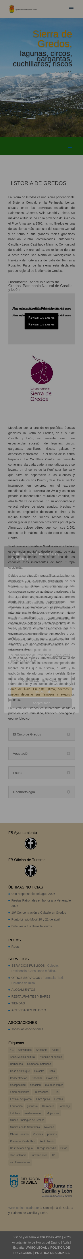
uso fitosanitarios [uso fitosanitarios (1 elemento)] (20, 1162)
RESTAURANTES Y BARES (31, 996)
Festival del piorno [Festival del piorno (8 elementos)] (21, 1099)
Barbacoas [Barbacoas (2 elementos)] (16, 1064)
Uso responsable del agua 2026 (33, 894)
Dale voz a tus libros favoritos (32, 926)
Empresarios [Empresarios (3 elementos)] (40, 1092)
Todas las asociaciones (27, 1029)
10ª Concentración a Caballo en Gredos (39, 912)
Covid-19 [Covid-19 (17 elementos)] (51, 1078)
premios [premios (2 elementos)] (52, 1134)
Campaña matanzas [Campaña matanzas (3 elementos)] (39, 1064)
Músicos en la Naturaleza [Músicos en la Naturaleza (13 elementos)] (25, 1127)
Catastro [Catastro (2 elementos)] (39, 1071)
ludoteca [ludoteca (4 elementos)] (15, 1113)
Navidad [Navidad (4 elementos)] (49, 1127)
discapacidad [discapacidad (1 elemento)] (18, 1085)
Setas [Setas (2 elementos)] (63, 1148)
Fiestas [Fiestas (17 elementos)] (58, 1099)
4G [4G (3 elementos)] (12, 1049)
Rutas (16, 946)
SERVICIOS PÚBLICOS (28, 965)
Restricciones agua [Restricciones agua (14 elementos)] (21, 1148)
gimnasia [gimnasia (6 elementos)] (32, 1106)
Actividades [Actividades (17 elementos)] (24, 1049)
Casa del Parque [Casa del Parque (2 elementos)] (20, 1071)
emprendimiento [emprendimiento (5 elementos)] (19, 1092)
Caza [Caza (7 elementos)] (52, 1071)
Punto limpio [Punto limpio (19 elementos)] (46, 1141)
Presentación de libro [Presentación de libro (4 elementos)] (22, 1141)
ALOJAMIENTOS (23, 989)
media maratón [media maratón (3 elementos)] (33, 1113)
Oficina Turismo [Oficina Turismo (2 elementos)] (19, 1134)
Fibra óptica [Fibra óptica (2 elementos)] (43, 1099)
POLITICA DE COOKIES (52, 1253)
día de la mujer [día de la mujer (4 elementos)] (54, 1085)
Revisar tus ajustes (41, 317)
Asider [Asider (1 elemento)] (55, 1049)
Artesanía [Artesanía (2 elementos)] (41, 1049)
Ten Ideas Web (50, 1237)
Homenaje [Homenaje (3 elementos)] (64, 1106)
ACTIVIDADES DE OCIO (29, 1010)
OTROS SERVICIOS (26, 977)
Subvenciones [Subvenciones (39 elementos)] (39, 1155)
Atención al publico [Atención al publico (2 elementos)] (51, 1057)
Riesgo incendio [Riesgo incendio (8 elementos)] (46, 1148)
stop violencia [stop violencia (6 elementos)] (18, 1155)
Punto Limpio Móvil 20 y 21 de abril (36, 919)
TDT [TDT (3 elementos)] (54, 1155)
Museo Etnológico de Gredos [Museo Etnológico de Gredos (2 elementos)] (27, 1120)
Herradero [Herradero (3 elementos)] (48, 1106)
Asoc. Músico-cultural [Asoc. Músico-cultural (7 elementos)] (22, 1057)
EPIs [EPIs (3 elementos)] (55, 1092)
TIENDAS (18, 1003)
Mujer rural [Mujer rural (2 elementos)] (53, 1113)
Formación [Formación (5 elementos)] (16, 1106)
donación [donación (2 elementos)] (35, 1085)
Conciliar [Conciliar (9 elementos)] (37, 1078)
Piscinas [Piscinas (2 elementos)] (38, 1134)
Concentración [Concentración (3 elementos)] (18, 1078)
